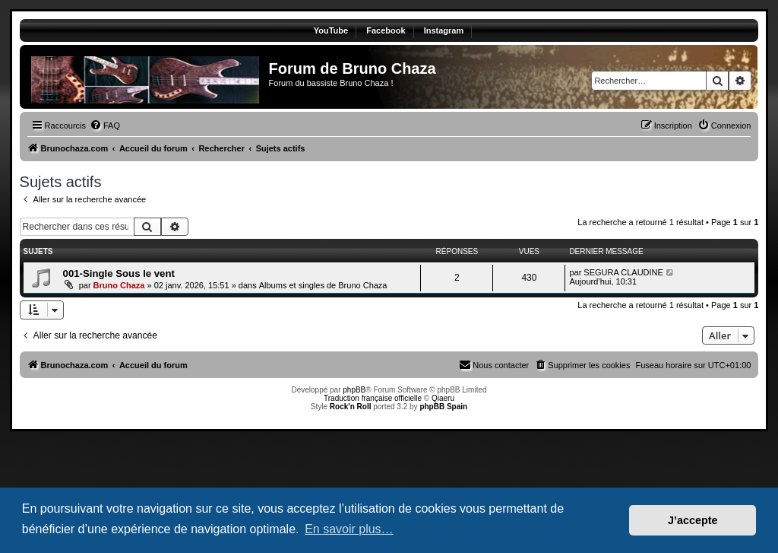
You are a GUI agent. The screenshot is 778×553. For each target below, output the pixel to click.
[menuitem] (105, 125)
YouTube (331, 30)
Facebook (385, 30)
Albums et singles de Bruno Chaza (323, 285)
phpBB (354, 390)
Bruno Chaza (119, 285)
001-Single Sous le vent (119, 273)
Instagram (444, 30)
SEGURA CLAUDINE (623, 272)
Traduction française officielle (373, 398)
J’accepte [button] (693, 520)
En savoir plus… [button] (349, 529)
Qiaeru (443, 398)
